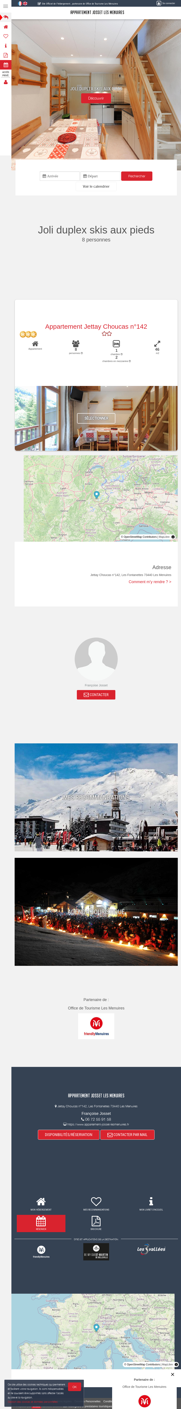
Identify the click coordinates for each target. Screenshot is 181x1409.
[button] (96, 186)
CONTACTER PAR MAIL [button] (127, 1134)
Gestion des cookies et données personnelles (33, 1401)
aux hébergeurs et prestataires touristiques (87, 1406)
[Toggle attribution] (173, 536)
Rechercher (136, 176)
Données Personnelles (87, 1401)
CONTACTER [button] (96, 694)
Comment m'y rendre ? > (150, 582)
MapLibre (164, 536)
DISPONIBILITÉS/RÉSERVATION (68, 1134)
